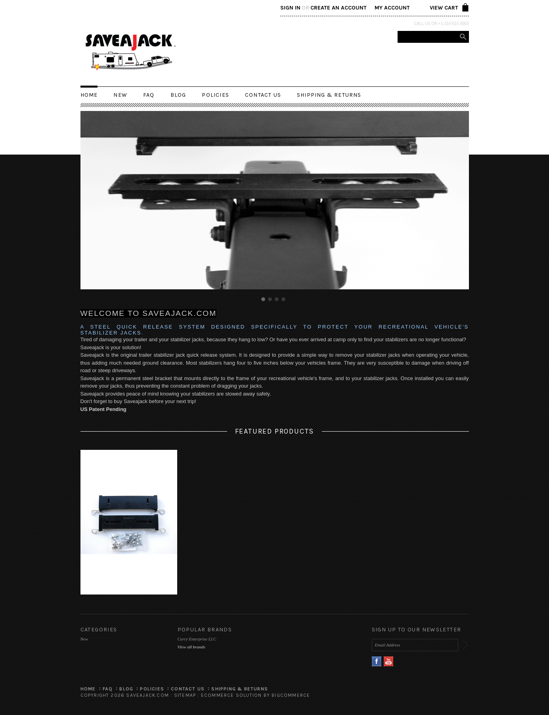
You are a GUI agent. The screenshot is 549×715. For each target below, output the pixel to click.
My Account (392, 7)
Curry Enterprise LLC (197, 639)
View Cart (444, 7)
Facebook (377, 661)
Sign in (290, 7)
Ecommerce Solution (231, 695)
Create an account (338, 7)
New (120, 95)
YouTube (389, 661)
